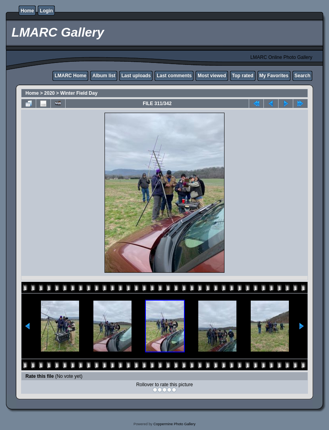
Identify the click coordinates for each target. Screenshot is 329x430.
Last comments (174, 75)
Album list (103, 75)
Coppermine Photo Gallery (174, 424)
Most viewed (211, 75)
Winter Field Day (78, 93)
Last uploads (136, 75)
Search (302, 75)
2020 (49, 93)
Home (27, 11)
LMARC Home (70, 75)
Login (46, 11)
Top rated (243, 75)
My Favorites (273, 75)
